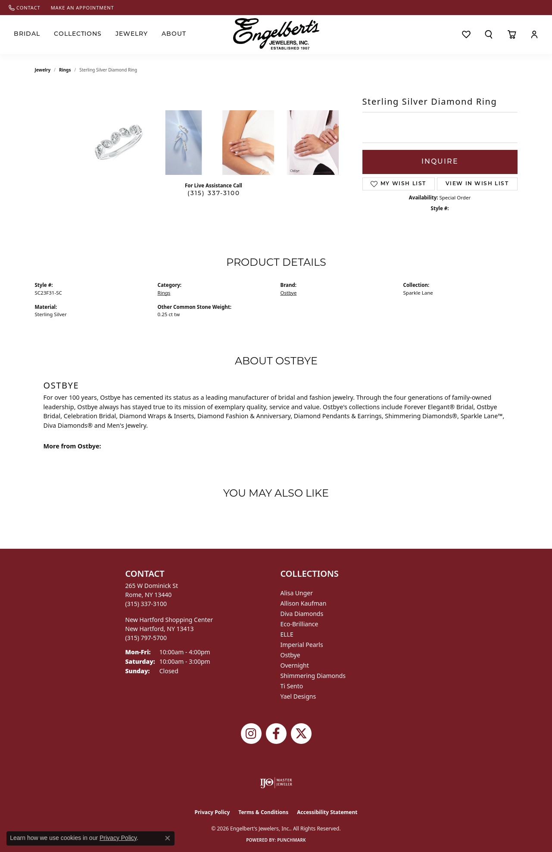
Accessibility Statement (327, 812)
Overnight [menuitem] (295, 665)
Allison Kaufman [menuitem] (304, 603)
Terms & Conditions (263, 812)
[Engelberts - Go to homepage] (276, 34)
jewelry (43, 70)
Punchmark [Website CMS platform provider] (291, 840)
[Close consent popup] (167, 838)
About (174, 34)
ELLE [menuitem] (287, 634)
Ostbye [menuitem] (290, 655)
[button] (488, 34)
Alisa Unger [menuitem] (297, 593)
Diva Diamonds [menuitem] (302, 613)
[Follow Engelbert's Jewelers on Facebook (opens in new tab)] (276, 733)
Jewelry (131, 34)
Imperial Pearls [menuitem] (302, 645)
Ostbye (289, 292)
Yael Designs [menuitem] (298, 696)
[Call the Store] (146, 604)
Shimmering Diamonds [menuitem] (313, 676)
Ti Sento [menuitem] (292, 686)
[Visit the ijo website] (276, 782)
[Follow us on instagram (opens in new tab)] (251, 733)
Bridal (27, 34)
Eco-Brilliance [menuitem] (299, 624)
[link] (25, 7)
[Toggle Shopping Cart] (512, 34)
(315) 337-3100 (213, 193)
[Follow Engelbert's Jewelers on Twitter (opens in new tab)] (301, 733)
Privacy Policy (212, 812)
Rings (65, 70)
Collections (78, 34)
